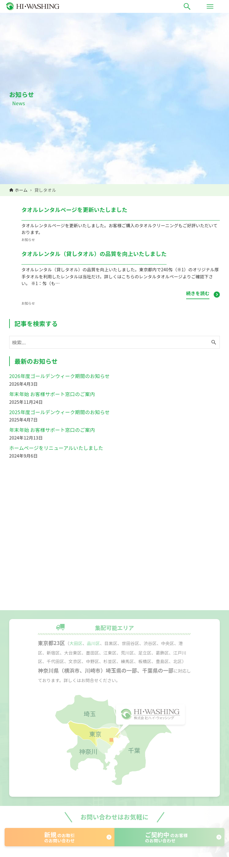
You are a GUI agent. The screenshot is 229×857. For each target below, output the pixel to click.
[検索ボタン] (187, 6)
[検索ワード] (114, 342)
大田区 (76, 643)
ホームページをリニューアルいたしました (56, 447)
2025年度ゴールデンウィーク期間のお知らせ (59, 412)
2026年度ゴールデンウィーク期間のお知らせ (59, 376)
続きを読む (197, 293)
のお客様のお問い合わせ (166, 837)
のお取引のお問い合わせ (59, 837)
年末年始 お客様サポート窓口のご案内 (52, 394)
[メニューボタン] (210, 6)
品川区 (93, 643)
